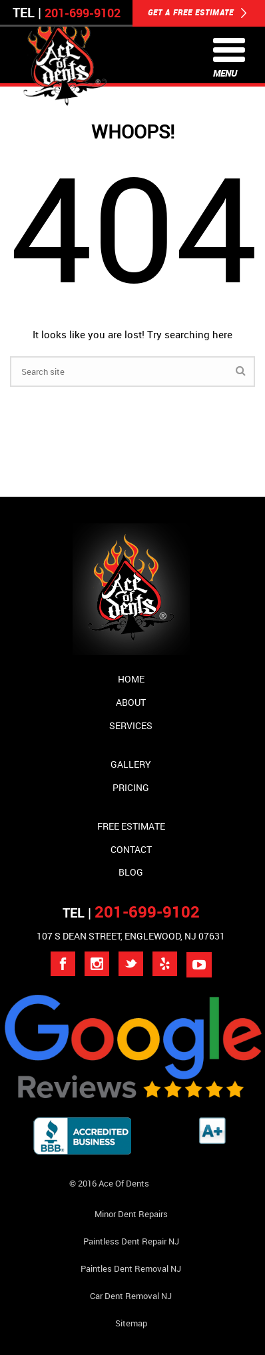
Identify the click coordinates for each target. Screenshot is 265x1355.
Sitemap (131, 1323)
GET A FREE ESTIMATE (197, 13)
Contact (131, 849)
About (131, 702)
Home (131, 679)
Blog (131, 872)
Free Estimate (131, 826)
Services (130, 725)
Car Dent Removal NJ (131, 1295)
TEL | (131, 913)
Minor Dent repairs (131, 1214)
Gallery (131, 764)
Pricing (131, 787)
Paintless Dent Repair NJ (131, 1241)
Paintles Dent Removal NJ (131, 1268)
